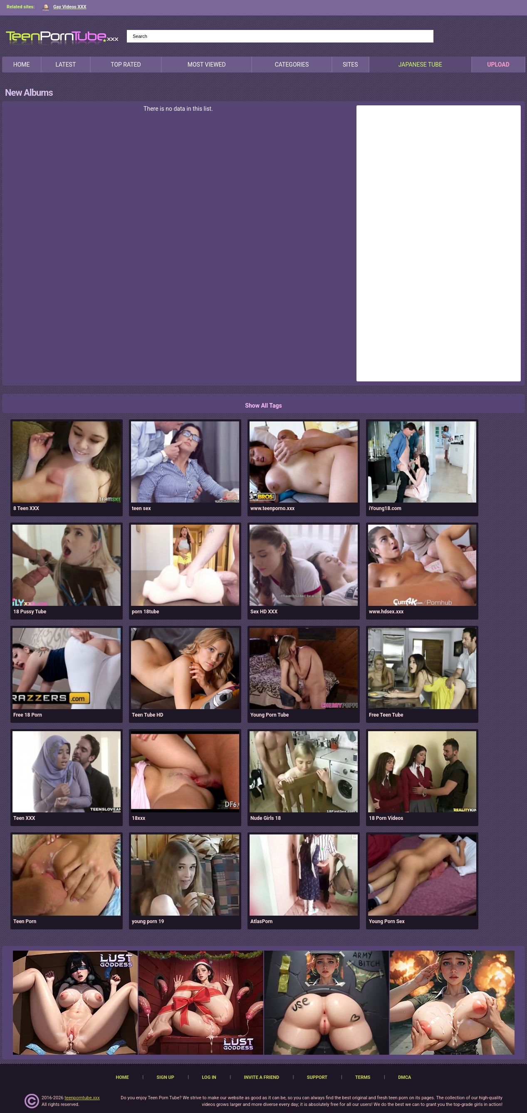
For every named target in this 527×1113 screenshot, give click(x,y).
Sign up (165, 1077)
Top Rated (126, 64)
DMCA (404, 1077)
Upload (498, 64)
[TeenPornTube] (62, 37)
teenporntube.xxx (82, 1098)
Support (317, 1077)
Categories (292, 64)
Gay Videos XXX (64, 7)
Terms (362, 1077)
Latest (65, 64)
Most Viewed (207, 64)
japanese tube (420, 64)
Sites (350, 64)
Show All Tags (263, 405)
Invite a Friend (262, 1077)
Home (21, 64)
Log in (209, 1077)
